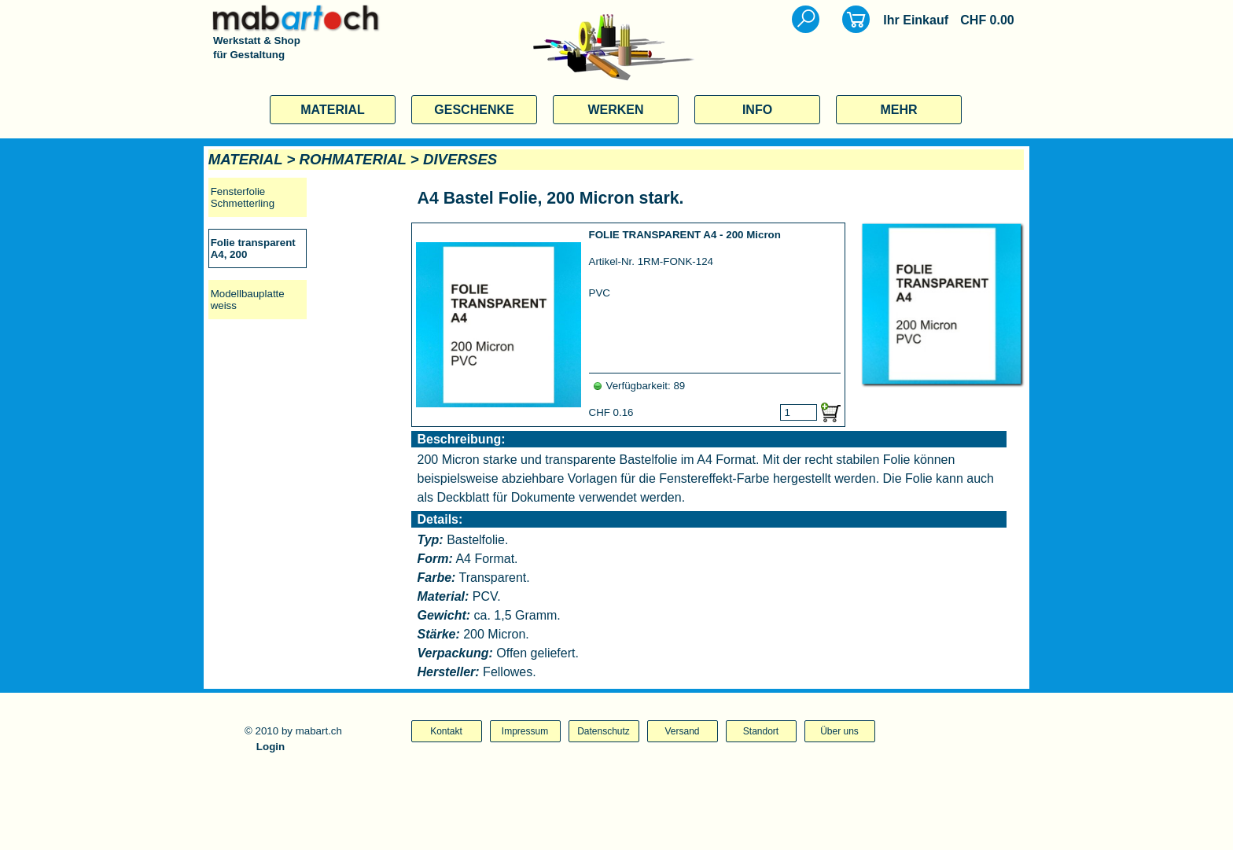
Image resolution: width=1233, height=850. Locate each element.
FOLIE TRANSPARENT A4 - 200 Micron (685, 235)
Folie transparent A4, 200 (253, 248)
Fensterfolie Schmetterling (243, 197)
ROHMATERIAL (353, 159)
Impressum (525, 731)
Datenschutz (603, 731)
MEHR (898, 109)
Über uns (839, 731)
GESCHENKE (473, 109)
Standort (760, 731)
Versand (681, 731)
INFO (757, 109)
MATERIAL (332, 109)
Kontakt (446, 731)
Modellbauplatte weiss (248, 299)
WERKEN (615, 109)
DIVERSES (460, 159)
